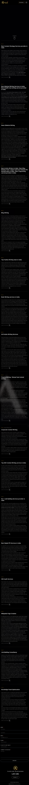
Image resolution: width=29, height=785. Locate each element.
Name (2, 727)
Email (2, 735)
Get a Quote (21, 2)
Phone (2, 740)
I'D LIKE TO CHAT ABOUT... (6, 745)
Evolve (14, 760)
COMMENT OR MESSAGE (6, 749)
